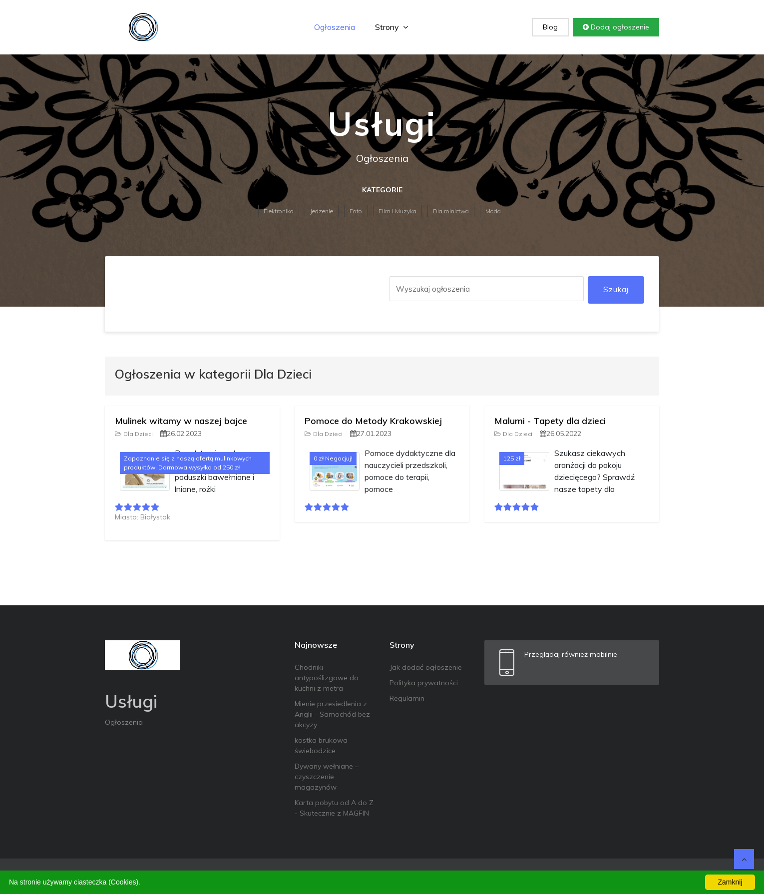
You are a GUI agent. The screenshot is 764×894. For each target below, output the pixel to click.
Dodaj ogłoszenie (616, 26)
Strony (391, 27)
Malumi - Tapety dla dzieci (550, 421)
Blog (550, 26)
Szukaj (616, 289)
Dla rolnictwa (451, 211)
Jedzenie (321, 211)
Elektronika (279, 211)
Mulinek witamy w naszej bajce (181, 421)
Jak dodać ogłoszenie (425, 667)
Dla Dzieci (134, 434)
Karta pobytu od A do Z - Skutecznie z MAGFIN (334, 808)
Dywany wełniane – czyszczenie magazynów (327, 777)
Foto (356, 211)
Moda (493, 211)
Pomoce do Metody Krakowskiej (373, 421)
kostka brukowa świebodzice (321, 745)
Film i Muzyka (397, 211)
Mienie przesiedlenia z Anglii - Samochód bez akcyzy (332, 714)
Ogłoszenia (334, 27)
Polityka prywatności (423, 682)
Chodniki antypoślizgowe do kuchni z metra (327, 678)
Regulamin (406, 698)
